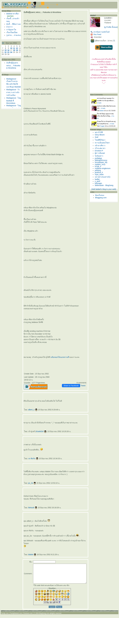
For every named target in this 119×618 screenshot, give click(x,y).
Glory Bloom (100, 138)
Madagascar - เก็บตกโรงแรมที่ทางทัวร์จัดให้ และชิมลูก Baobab (11, 96)
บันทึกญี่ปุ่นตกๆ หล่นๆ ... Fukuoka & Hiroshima (11, 76)
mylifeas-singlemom (103, 171)
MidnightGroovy (102, 163)
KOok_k (99, 169)
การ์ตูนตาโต (10, 35)
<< (2, 52)
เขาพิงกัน (29, 458)
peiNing (98, 173)
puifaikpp (99, 161)
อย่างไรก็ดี (100, 135)
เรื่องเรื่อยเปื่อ (11, 38)
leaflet (98, 182)
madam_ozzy (101, 167)
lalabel (28, 554)
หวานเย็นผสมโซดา (103, 145)
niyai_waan (100, 177)
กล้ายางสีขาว (101, 148)
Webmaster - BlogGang (105, 188)
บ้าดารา (9, 32)
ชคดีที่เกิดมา (101, 143)
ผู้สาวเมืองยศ (101, 156)
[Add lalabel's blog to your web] (104, 192)
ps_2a (28, 483)
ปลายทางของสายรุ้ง (103, 180)
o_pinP (98, 184)
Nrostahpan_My (102, 165)
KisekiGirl (37, 431)
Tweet (83, 386)
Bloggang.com (101, 200)
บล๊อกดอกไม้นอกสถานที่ (55, 357)
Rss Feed (96, 37)
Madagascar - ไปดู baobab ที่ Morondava (11, 116)
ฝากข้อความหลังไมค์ (100, 35)
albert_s (28, 410)
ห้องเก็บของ (100, 198)
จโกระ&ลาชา (101, 151)
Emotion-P (100, 153)
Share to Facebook (71, 386)
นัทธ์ (97, 140)
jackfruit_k (100, 175)
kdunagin (99, 186)
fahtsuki (28, 508)
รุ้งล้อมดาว (100, 159)
